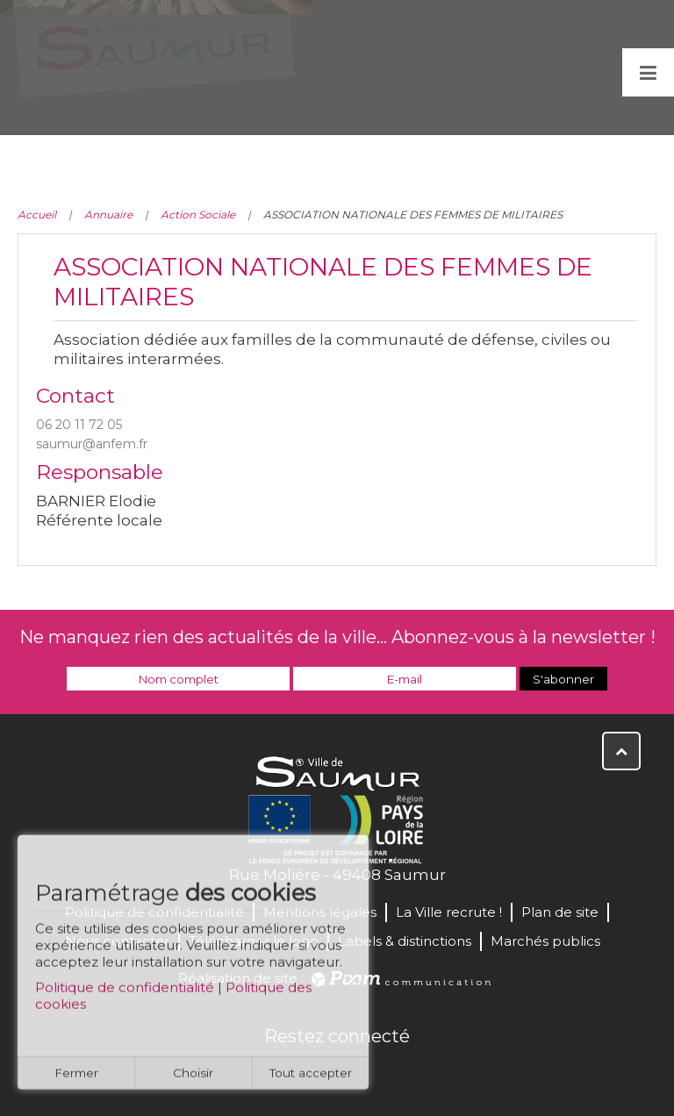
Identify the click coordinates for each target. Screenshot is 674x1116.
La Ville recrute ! (449, 912)
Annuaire (108, 214)
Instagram (395, 1074)
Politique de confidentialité (124, 993)
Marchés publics (545, 941)
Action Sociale (198, 214)
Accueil (37, 214)
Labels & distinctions (404, 941)
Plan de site (560, 912)
